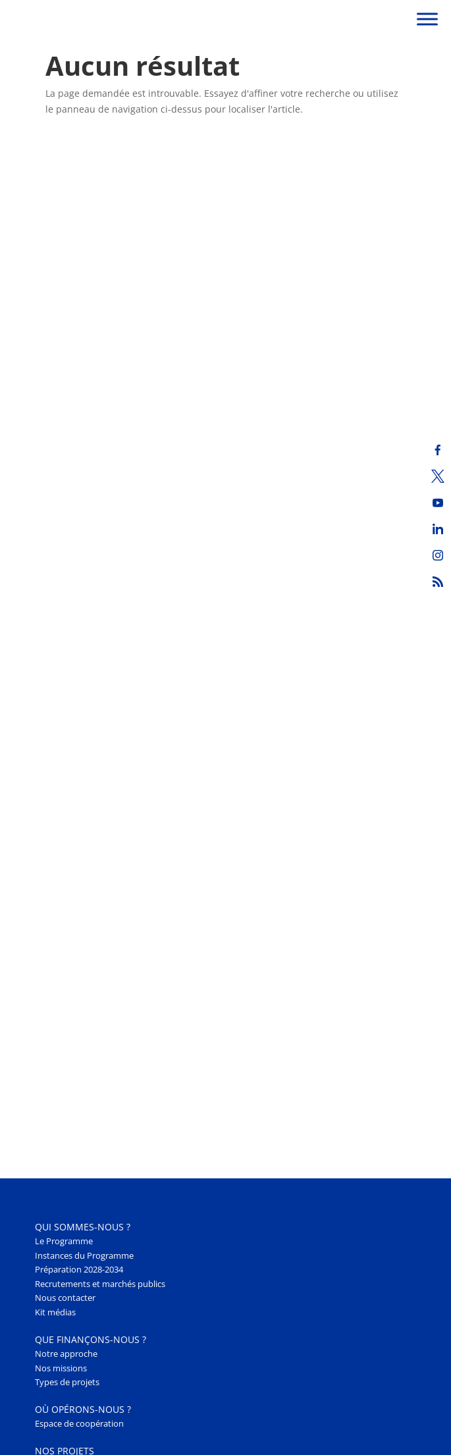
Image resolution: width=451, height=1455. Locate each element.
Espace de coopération (79, 1423)
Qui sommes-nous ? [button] (82, 1227)
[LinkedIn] (438, 529)
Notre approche (66, 1353)
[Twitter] (438, 476)
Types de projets (67, 1382)
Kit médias (55, 1312)
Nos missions (61, 1368)
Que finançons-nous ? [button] (90, 1339)
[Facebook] (438, 450)
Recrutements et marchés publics (100, 1284)
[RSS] (438, 581)
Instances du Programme (84, 1255)
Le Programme (64, 1241)
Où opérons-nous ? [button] (83, 1409)
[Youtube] (438, 502)
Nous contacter (65, 1298)
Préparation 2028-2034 (79, 1269)
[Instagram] (438, 555)
